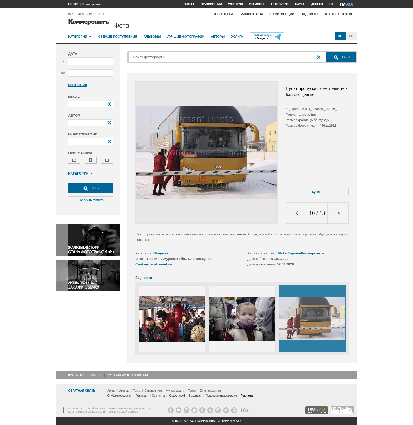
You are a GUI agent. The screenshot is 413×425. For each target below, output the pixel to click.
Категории (77, 36)
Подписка (309, 14)
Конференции (281, 14)
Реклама (246, 395)
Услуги (237, 36)
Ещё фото (143, 278)
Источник (79, 85)
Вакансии (195, 395)
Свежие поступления (117, 36)
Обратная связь (81, 390)
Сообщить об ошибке (153, 264)
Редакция (141, 395)
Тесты (192, 390)
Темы (137, 390)
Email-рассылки (210, 390)
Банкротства (251, 14)
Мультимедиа (175, 390)
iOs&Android (177, 395)
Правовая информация (221, 395)
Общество (162, 253)
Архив (111, 390)
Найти (91, 188)
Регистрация (91, 4)
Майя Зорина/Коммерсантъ (301, 253)
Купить (317, 192)
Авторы (218, 36)
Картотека (223, 14)
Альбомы (152, 36)
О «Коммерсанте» (119, 395)
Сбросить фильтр (91, 200)
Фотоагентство (339, 14)
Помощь (95, 375)
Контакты (76, 375)
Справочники (153, 390)
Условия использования (127, 375)
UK (331, 4)
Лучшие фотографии (185, 36)
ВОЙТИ (73, 4)
